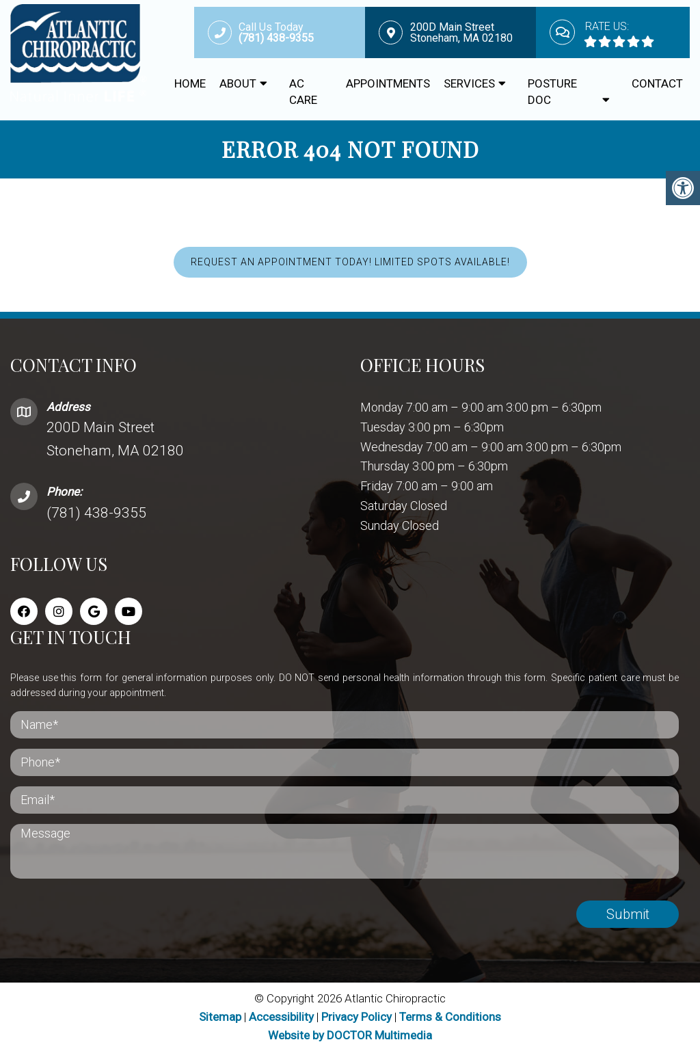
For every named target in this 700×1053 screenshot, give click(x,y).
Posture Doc (552, 92)
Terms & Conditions (450, 1017)
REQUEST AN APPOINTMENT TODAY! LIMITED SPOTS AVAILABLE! (350, 263)
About (237, 83)
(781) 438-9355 (96, 513)
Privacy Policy (357, 1017)
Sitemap (220, 1017)
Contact (657, 83)
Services (469, 83)
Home (190, 83)
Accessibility (281, 1017)
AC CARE (303, 92)
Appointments (388, 83)
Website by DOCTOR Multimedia (350, 1036)
